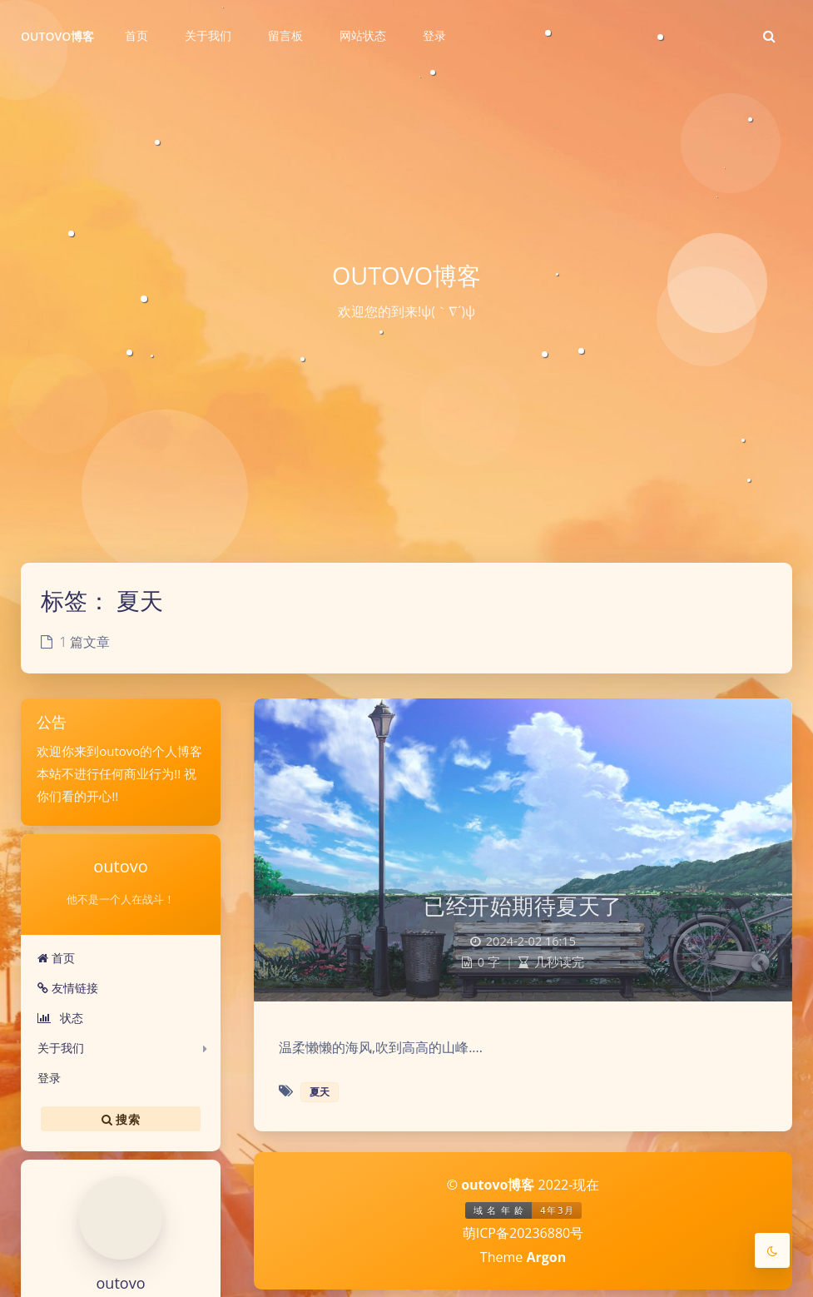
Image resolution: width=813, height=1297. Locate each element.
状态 (60, 1018)
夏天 (320, 1092)
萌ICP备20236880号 (523, 1233)
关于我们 (60, 1048)
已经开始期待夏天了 (523, 906)
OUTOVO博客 (58, 36)
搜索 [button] (121, 1118)
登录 (49, 1078)
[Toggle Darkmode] (772, 1250)
